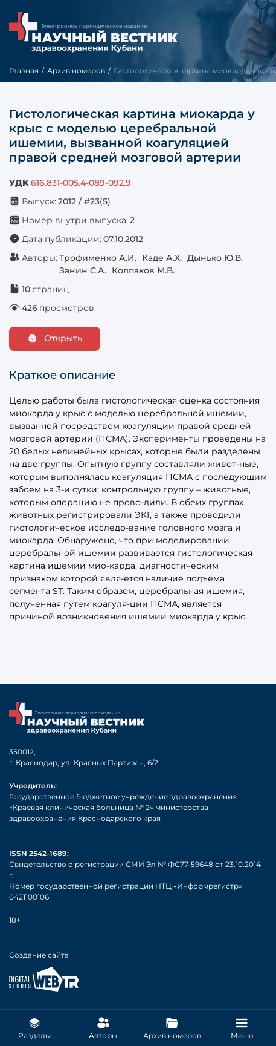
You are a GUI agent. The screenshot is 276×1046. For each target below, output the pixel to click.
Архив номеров (76, 70)
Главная (24, 70)
